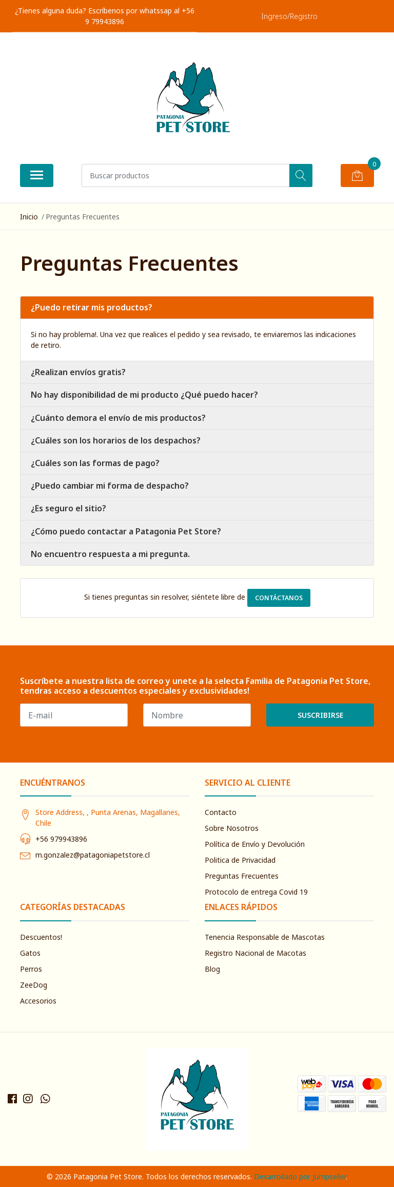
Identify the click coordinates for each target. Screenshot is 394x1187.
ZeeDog (33, 985)
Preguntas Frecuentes (242, 876)
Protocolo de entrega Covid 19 (256, 892)
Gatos (30, 953)
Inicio (29, 216)
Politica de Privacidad (240, 860)
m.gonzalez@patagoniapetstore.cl (92, 855)
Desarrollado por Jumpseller (300, 1176)
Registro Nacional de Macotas (255, 953)
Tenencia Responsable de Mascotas (265, 937)
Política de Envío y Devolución (255, 844)
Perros (31, 969)
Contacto (221, 812)
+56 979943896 (61, 839)
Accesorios (38, 1001)
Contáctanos (279, 598)
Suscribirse (320, 715)
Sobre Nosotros (232, 828)
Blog (212, 969)
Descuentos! (41, 937)
